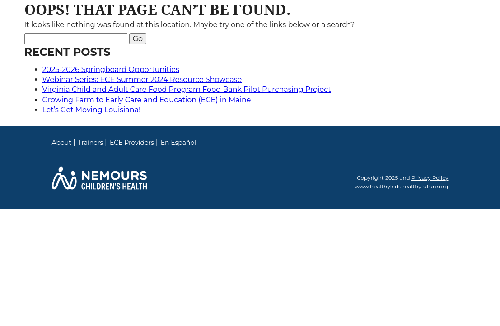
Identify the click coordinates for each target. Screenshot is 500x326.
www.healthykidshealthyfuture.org (401, 186)
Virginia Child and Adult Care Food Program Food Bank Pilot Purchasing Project (186, 89)
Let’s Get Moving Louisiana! (91, 109)
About (61, 143)
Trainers (90, 143)
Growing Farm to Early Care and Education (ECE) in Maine (146, 100)
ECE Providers (132, 143)
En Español (178, 143)
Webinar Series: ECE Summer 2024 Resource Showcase (142, 79)
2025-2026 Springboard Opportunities (110, 69)
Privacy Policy (430, 177)
